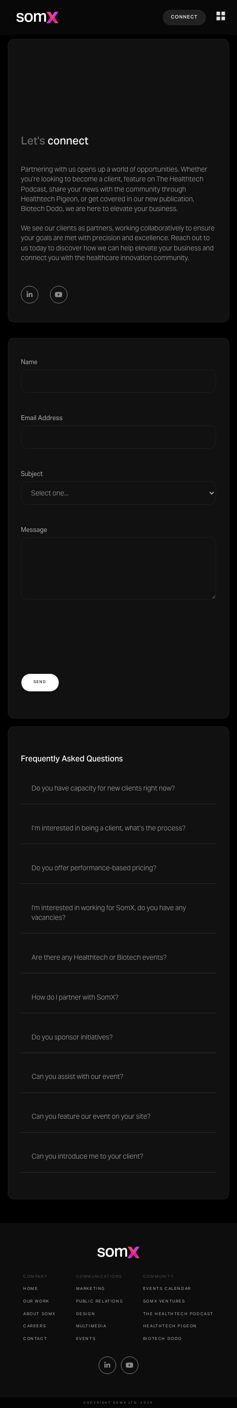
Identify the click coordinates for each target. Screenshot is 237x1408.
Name (29, 362)
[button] (221, 16)
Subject (32, 474)
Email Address (42, 418)
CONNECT (184, 17)
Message (34, 530)
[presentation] (95, 631)
